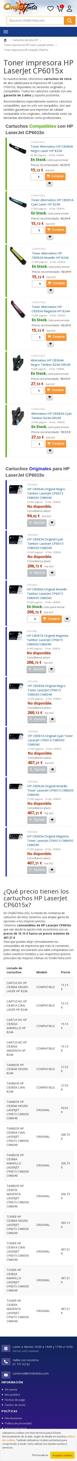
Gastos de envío (15, 1405)
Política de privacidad (18, 1423)
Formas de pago (15, 1400)
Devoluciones (13, 1418)
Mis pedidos (12, 1394)
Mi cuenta (11, 1389)
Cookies (10, 1433)
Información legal (15, 1428)
